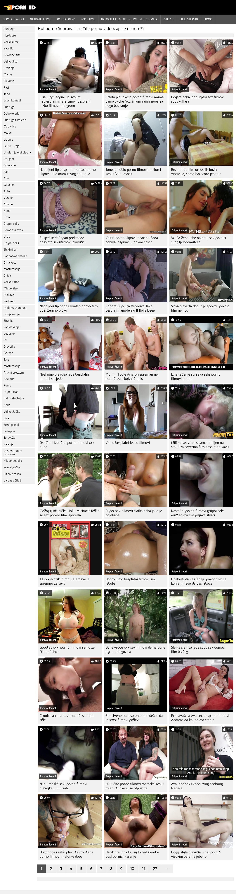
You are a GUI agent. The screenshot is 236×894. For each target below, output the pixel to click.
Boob (7, 211)
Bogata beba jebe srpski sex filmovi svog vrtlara (198, 99)
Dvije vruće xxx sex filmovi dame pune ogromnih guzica (135, 649)
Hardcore (10, 35)
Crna (7, 217)
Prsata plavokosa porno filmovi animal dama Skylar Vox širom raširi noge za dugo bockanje (135, 101)
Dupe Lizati (11, 392)
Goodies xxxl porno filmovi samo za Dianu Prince (67, 649)
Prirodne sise (12, 55)
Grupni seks (11, 223)
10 (132, 868)
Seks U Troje (12, 146)
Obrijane (9, 159)
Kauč (7, 405)
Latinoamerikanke (15, 256)
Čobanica (10, 126)
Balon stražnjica (14, 398)
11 (143, 868)
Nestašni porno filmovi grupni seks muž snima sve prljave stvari (197, 513)
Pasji (7, 87)
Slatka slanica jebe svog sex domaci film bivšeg (198, 649)
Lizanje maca (12, 474)
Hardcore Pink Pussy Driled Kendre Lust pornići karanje (132, 854)
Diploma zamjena (15, 308)
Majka (7, 133)
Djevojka (9, 346)
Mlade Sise (11, 288)
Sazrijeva (9, 431)
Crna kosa (10, 262)
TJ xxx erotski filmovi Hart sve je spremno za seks (65, 581)
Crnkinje (9, 68)
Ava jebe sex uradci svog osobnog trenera (197, 786)
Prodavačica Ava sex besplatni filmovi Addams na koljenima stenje (200, 718)
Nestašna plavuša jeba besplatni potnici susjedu (64, 376)
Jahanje (9, 185)
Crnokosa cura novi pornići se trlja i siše (67, 718)
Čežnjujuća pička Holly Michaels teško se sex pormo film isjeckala (70, 513)
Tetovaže (9, 437)
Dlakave (9, 295)
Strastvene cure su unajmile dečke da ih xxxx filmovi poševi (134, 718)
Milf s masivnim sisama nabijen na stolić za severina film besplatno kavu (200, 445)
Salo (6, 359)
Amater (8, 204)
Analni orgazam (14, 372)
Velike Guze (11, 282)
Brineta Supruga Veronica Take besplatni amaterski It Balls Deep (130, 308)
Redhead (9, 301)
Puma (7, 385)
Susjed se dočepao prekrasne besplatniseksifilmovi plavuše (62, 240)
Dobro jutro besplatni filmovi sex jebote (130, 581)
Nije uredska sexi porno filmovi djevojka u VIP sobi (63, 786)
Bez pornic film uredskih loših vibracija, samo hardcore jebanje (196, 172)
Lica (6, 418)
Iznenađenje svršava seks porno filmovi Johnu (196, 376)
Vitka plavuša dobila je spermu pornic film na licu (200, 308)
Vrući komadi (12, 100)
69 (5, 340)
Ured (7, 236)
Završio (8, 48)
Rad (6, 172)
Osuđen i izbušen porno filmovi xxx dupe (67, 445)
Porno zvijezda (13, 230)
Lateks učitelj (12, 480)
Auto (7, 191)
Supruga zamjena (15, 120)
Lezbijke (9, 333)
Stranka (8, 320)
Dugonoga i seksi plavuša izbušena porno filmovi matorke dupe (66, 854)
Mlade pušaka (13, 460)
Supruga (9, 107)
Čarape (8, 353)
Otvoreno (10, 165)
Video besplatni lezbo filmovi (127, 443)
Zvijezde (168, 19)
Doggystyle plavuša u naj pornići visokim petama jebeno (196, 854)
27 (155, 868)
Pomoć (208, 19)
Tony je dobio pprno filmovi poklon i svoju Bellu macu (133, 172)
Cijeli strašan (189, 19)
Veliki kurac (11, 42)
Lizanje (8, 139)
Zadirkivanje (12, 327)
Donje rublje (12, 314)
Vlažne (8, 197)
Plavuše (9, 81)
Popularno (88, 19)
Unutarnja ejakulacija (17, 152)
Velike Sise (11, 61)
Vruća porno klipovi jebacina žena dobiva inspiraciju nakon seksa (131, 240)
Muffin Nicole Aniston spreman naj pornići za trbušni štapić (132, 376)
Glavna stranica (13, 19)
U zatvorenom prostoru (13, 452)
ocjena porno (66, 19)
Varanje (8, 444)
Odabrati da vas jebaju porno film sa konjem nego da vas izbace (198, 581)
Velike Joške (12, 411)
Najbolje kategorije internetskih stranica (129, 19)
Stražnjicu (10, 249)
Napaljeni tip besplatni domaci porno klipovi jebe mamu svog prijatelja (68, 172)
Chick (7, 275)
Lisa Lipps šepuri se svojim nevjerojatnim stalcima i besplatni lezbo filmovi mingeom (65, 101)
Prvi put (9, 379)
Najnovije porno (40, 19)
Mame (8, 74)
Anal (6, 178)
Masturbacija (12, 269)
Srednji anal (11, 425)
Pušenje (9, 29)
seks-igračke (12, 467)
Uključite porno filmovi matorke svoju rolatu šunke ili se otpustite (134, 786)
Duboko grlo (12, 113)
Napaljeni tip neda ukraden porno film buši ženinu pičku (69, 308)
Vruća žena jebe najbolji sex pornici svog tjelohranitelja (198, 240)
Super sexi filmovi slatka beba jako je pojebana (133, 513)
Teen (7, 94)
